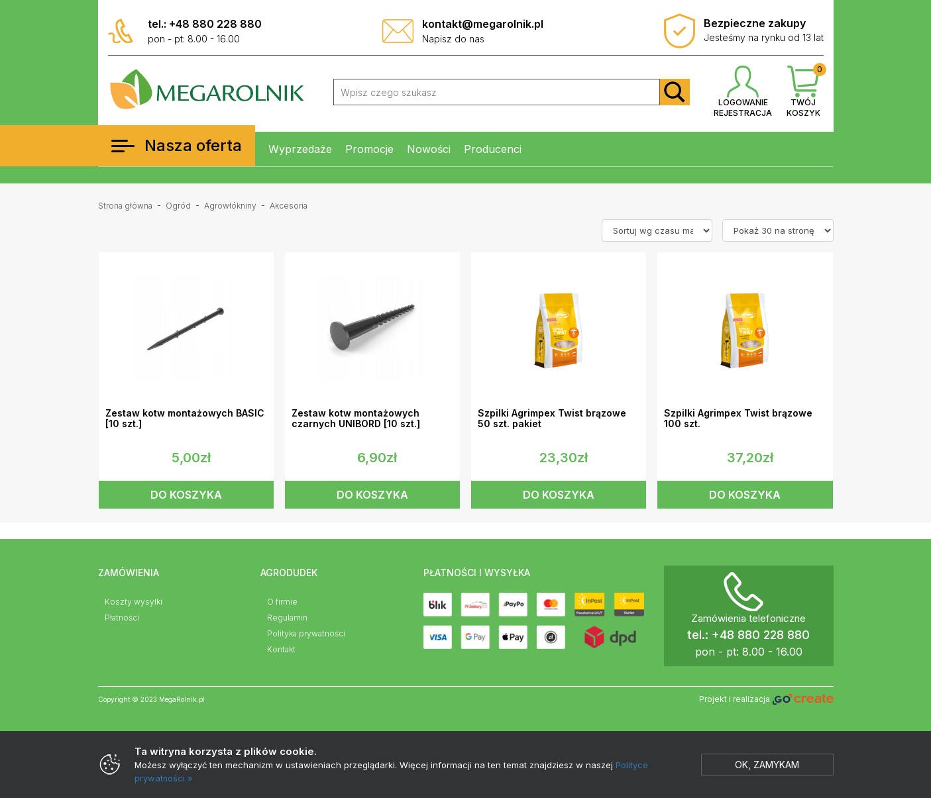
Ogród (178, 206)
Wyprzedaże (300, 149)
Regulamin (287, 618)
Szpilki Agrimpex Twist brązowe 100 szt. (738, 418)
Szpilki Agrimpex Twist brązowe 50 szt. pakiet (552, 418)
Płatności (122, 618)
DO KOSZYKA (186, 494)
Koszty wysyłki (133, 602)
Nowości (429, 149)
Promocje (369, 149)
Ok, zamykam (767, 764)
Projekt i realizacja (766, 699)
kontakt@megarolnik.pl (482, 23)
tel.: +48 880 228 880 (205, 23)
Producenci (492, 149)
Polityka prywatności (306, 633)
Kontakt (281, 649)
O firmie (282, 602)
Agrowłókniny (230, 206)
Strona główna (125, 206)
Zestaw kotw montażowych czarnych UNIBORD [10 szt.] (356, 418)
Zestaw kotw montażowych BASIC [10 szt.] (184, 418)
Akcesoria (288, 206)
